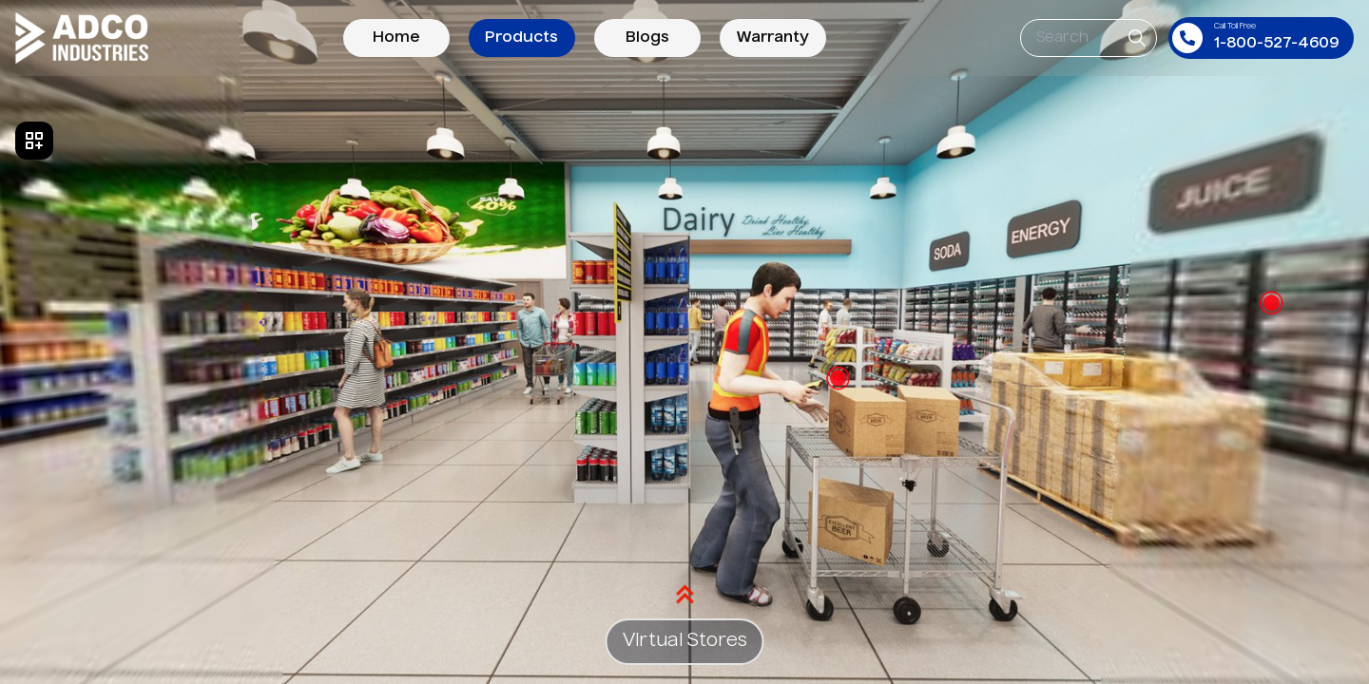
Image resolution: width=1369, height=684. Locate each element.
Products (521, 38)
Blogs (647, 38)
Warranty (773, 38)
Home (396, 38)
